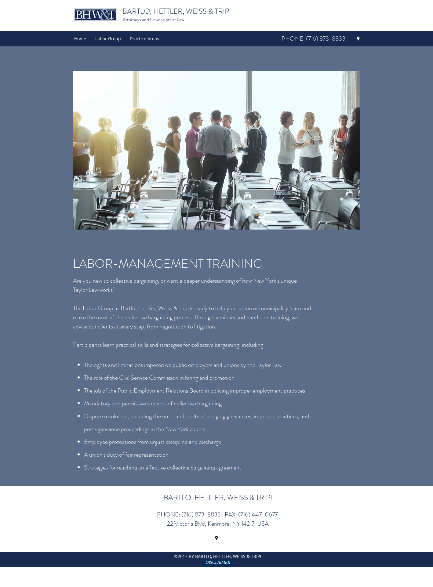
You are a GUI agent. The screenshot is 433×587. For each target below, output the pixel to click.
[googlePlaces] (358, 39)
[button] (145, 38)
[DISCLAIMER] (218, 563)
